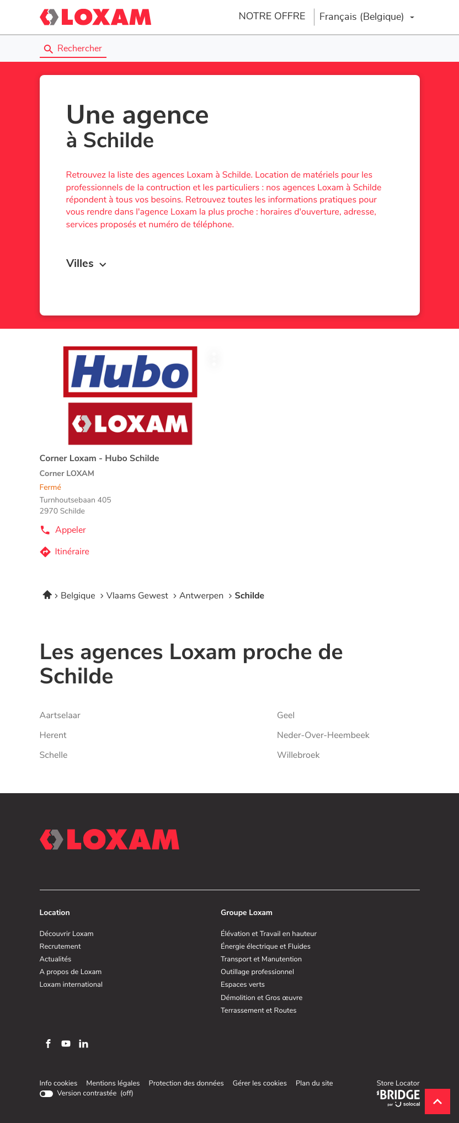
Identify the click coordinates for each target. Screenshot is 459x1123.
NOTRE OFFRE (271, 17)
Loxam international (71, 985)
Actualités (56, 959)
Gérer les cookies (260, 1083)
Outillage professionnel (257, 972)
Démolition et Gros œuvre (261, 998)
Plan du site (314, 1083)
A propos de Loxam (71, 972)
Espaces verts (243, 985)
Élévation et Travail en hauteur (269, 934)
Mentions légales (113, 1084)
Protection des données (185, 1084)
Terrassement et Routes (259, 1011)
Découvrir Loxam (67, 934)
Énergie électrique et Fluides (266, 947)
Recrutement (60, 947)
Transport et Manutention (261, 959)
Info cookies (59, 1084)
